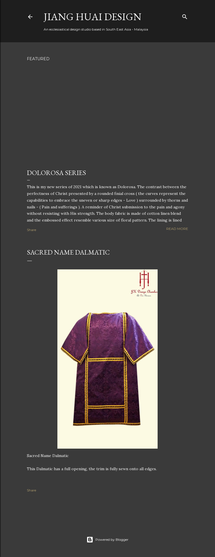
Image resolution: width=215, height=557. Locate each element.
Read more (177, 229)
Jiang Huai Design (92, 16)
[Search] (184, 15)
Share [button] (31, 230)
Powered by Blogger (107, 539)
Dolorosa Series (56, 172)
